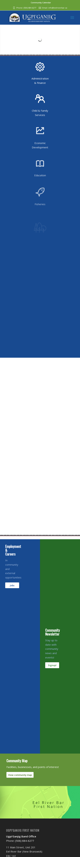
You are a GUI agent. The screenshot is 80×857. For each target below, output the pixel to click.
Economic (40, 149)
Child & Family (40, 114)
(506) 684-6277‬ (29, 7)
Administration (40, 78)
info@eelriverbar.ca (57, 7)
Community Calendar (41, 2)
